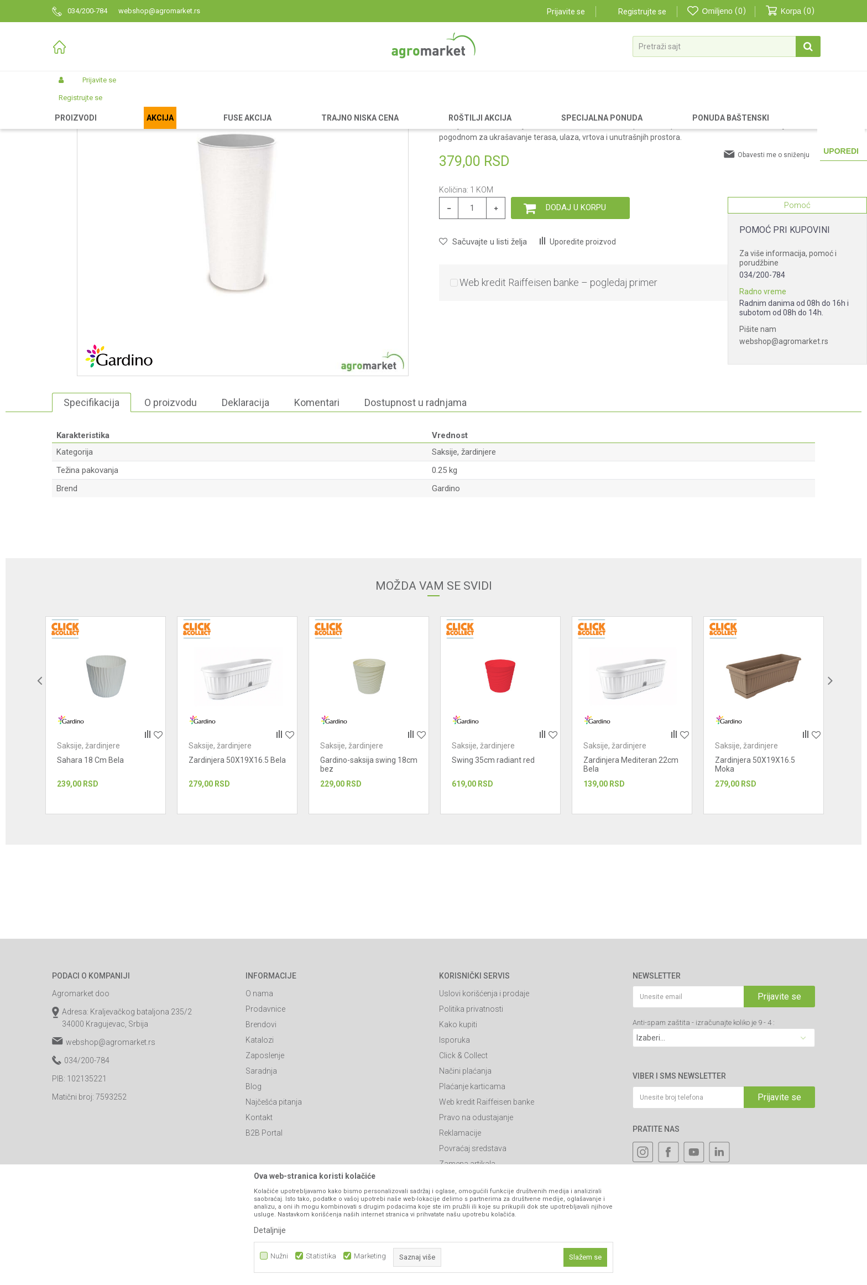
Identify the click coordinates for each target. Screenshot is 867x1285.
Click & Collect (463, 1148)
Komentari (317, 496)
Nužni (279, 1256)
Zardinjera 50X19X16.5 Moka (755, 858)
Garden (144, 106)
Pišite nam (757, 329)
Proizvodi (110, 106)
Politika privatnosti (471, 1102)
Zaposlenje (265, 1148)
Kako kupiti (458, 1118)
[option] (105, 809)
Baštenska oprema (261, 106)
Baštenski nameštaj (193, 106)
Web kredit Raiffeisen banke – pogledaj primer (558, 376)
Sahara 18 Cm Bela (90, 853)
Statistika (321, 1256)
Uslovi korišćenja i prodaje (484, 1087)
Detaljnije (270, 1230)
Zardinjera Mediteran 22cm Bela (630, 858)
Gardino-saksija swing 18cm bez (368, 858)
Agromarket (70, 106)
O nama (259, 1087)
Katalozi (260, 1133)
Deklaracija (245, 496)
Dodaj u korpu (576, 301)
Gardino (446, 582)
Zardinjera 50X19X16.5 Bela (237, 853)
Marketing (370, 1256)
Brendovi (261, 1118)
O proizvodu (170, 496)
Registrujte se (642, 11)
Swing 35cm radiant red (493, 853)
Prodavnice (265, 1102)
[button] (727, 46)
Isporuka (454, 1133)
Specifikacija (91, 496)
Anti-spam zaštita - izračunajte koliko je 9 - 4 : (704, 1116)
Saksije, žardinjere (326, 106)
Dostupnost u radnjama (415, 496)
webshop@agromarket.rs (783, 341)
